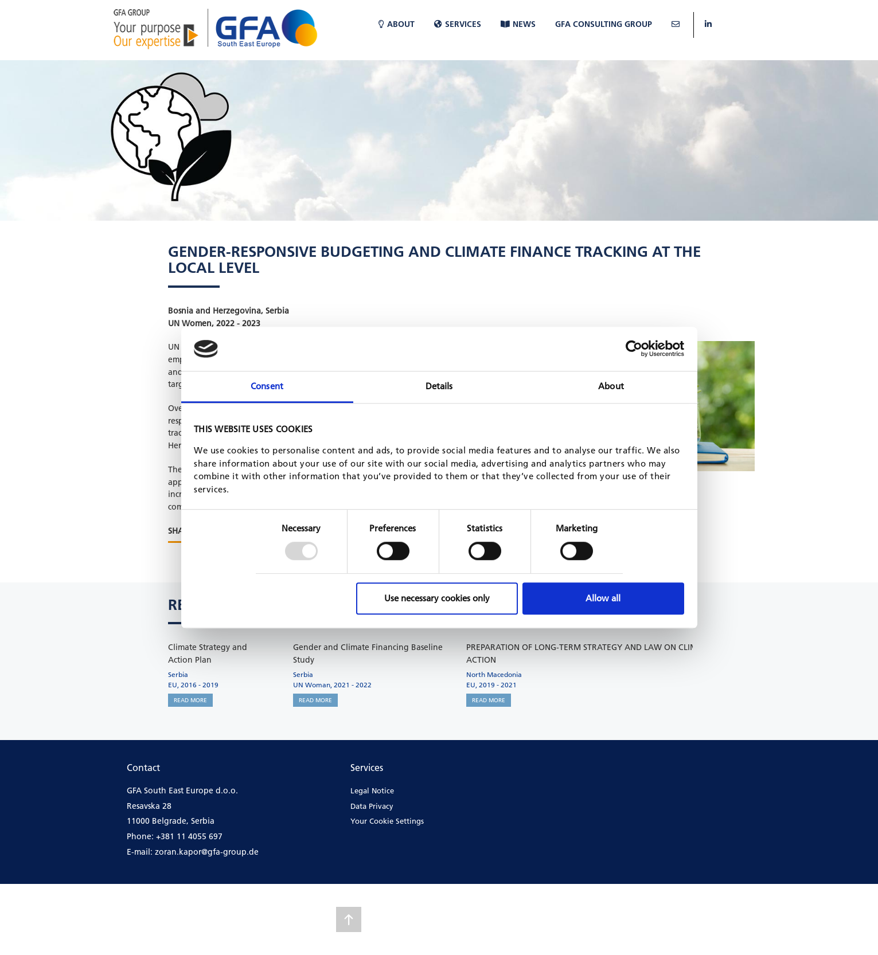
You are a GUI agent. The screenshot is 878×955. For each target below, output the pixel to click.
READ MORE (190, 700)
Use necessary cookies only (437, 598)
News (518, 24)
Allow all (603, 598)
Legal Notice (372, 790)
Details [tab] (439, 386)
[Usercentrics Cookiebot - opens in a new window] (634, 349)
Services (457, 24)
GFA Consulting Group (603, 24)
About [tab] (611, 386)
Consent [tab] (267, 386)
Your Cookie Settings (387, 820)
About (396, 24)
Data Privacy (371, 806)
